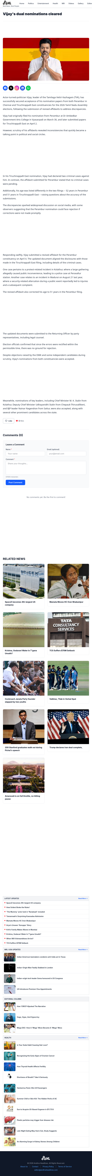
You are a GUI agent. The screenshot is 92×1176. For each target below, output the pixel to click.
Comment (10, 459)
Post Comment (15, 482)
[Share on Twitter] (11, 88)
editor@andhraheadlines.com (46, 1170)
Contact (35, 1167)
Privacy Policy (48, 1167)
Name (9, 449)
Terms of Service (65, 1167)
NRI (63, 3)
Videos (71, 3)
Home (21, 3)
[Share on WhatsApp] (28, 88)
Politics (31, 3)
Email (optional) (53, 449)
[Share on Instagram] (16, 88)
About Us (24, 1167)
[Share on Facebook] (5, 88)
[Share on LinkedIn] (22, 88)
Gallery (80, 3)
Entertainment (43, 3)
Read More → (83, 898)
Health (55, 3)
